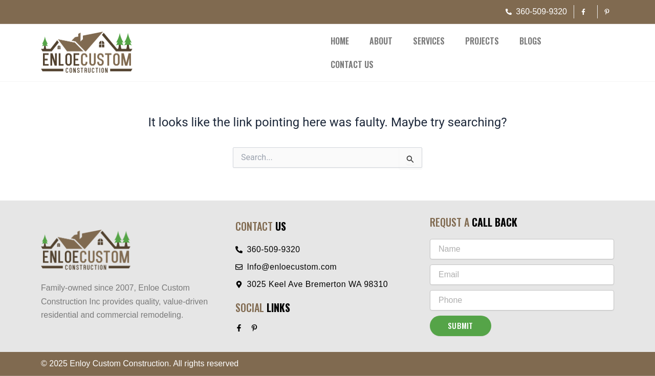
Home (340, 41)
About (380, 41)
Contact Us (352, 64)
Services (429, 41)
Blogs (530, 41)
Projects (482, 41)
